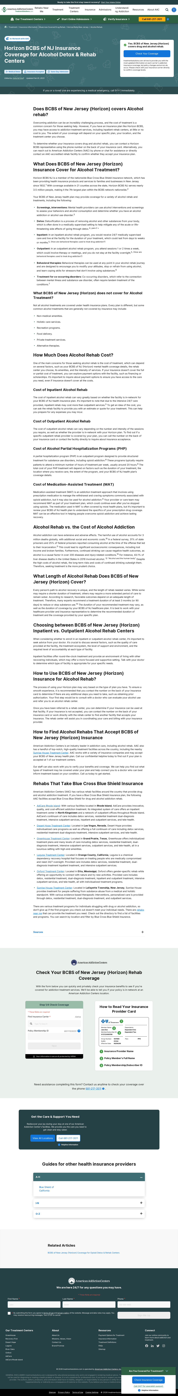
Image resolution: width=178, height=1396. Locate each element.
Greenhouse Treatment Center (53, 838)
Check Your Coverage (147, 53)
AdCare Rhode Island (48, 805)
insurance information (28, 27)
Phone (120, 1309)
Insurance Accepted (34, 71)
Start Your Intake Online (111, 2)
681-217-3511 (93, 1088)
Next (54, 1046)
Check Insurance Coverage (148, 1380)
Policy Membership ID (38, 1030)
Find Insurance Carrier (38, 1016)
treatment (13, 27)
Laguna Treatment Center (50, 854)
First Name (13, 1309)
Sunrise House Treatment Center (50, 752)
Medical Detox (13, 71)
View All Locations (43, 1146)
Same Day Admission (57, 71)
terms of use (49, 1324)
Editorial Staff (18, 78)
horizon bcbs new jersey (77, 27)
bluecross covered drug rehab (52, 27)
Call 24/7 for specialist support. (148, 1386)
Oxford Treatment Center (50, 871)
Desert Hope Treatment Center (53, 825)
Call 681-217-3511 (152, 19)
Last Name (68, 1309)
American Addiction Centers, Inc (108, 1380)
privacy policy (63, 1324)
